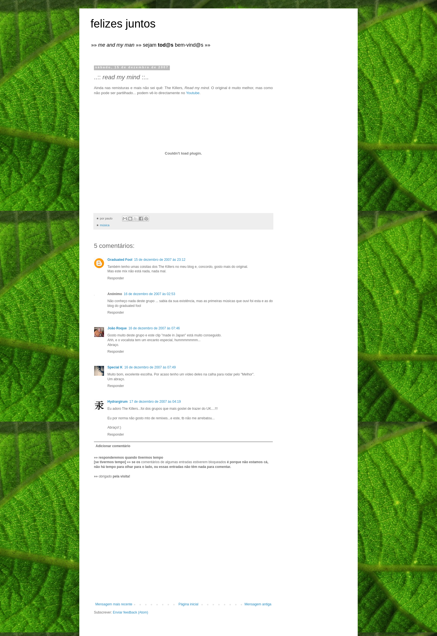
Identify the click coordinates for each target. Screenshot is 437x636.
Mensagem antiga (258, 604)
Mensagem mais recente (113, 604)
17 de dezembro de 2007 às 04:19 (155, 402)
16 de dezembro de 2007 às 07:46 (154, 328)
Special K (115, 367)
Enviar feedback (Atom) (130, 612)
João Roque (117, 328)
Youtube (192, 93)
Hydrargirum (117, 402)
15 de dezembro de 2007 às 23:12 (160, 260)
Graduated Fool (119, 260)
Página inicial (189, 604)
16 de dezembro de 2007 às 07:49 (150, 367)
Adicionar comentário (113, 446)
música (104, 225)
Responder (115, 278)
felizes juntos (123, 23)
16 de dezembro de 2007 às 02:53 (149, 294)
